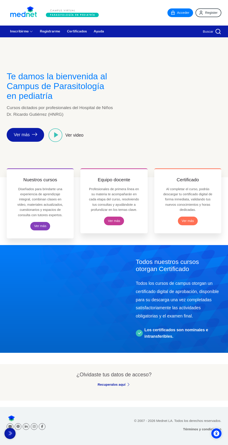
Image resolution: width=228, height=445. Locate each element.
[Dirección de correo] (10, 426)
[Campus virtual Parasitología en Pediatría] (56, 12)
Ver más (40, 226)
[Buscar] (211, 31)
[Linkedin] (26, 426)
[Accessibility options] (216, 433)
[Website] (18, 426)
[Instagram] (34, 426)
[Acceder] (180, 12)
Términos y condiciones (202, 429)
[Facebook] (42, 426)
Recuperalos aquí (111, 384)
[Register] (208, 12)
